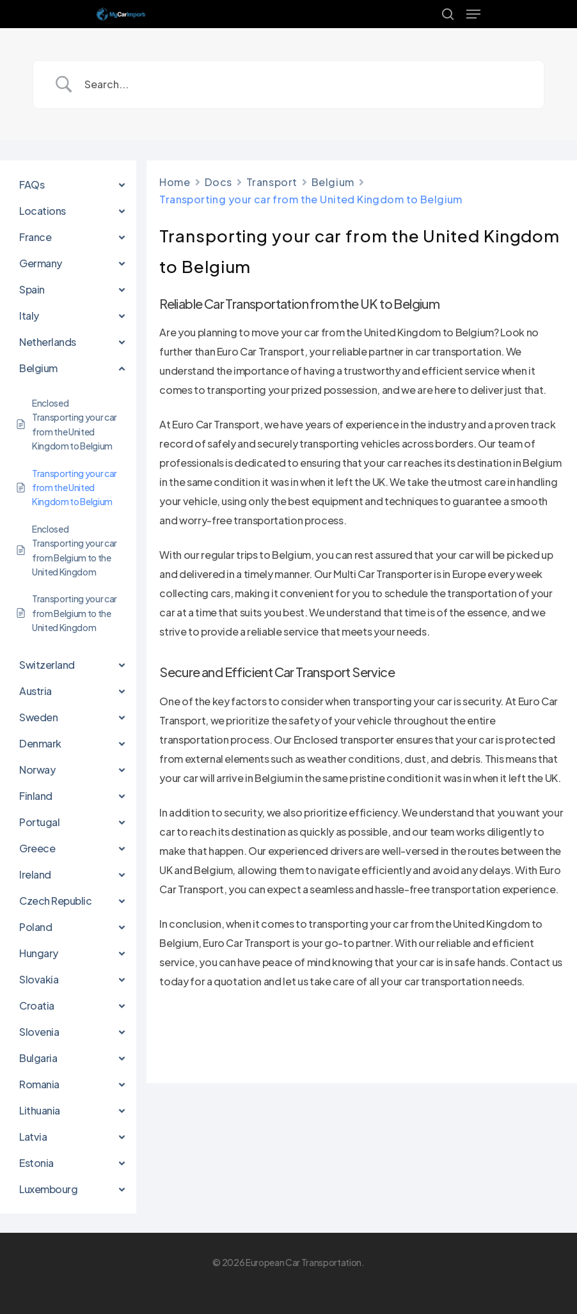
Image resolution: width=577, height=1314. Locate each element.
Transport (271, 182)
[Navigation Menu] (473, 14)
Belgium (333, 182)
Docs (218, 182)
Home (174, 182)
